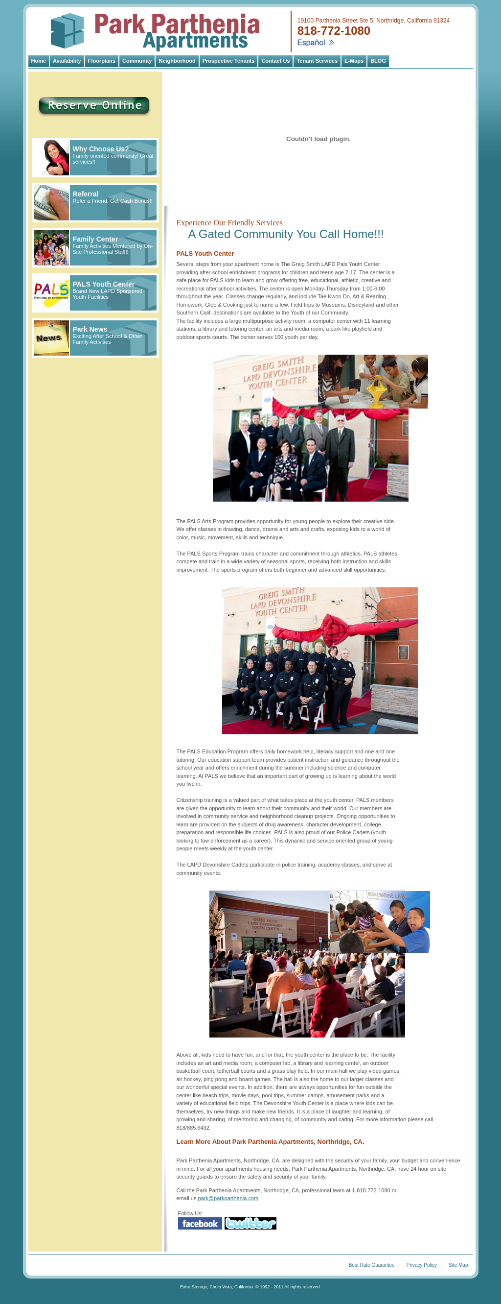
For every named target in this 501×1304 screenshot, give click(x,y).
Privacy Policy (422, 1265)
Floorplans (101, 61)
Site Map (458, 1265)
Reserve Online (80, 103)
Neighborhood (177, 61)
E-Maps (354, 61)
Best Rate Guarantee (372, 1265)
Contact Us (275, 61)
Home (38, 61)
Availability (67, 61)
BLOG (378, 61)
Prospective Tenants (229, 61)
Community (137, 61)
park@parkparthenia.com (228, 1198)
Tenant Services (317, 61)
